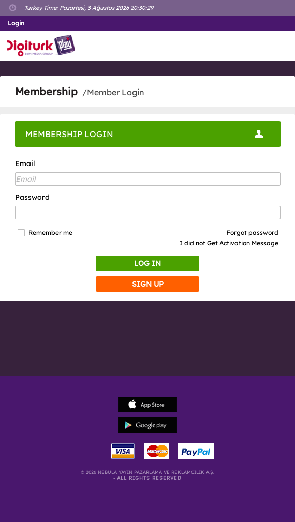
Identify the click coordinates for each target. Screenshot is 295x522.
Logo (43, 46)
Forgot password (252, 232)
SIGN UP (148, 284)
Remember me (50, 232)
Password (32, 197)
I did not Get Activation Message (229, 243)
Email (25, 163)
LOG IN (147, 263)
